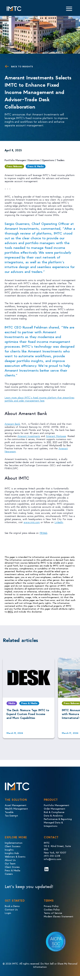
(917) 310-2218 (52, 855)
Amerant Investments (28, 436)
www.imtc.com (32, 522)
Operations (48, 160)
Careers (9, 873)
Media (11, 703)
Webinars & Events (15, 856)
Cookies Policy (52, 909)
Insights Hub (12, 853)
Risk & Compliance (54, 812)
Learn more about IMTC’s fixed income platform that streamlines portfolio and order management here (39, 399)
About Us (10, 860)
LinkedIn (59, 522)
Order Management (54, 808)
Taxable (9, 812)
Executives (34, 160)
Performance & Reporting (58, 818)
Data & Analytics (53, 815)
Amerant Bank (12, 423)
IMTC (10, 611)
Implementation (13, 842)
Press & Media (36, 166)
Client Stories (12, 866)
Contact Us (11, 909)
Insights (9, 849)
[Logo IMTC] (14, 9)
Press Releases (14, 166)
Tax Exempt (11, 815)
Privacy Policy (51, 906)
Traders (60, 160)
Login (8, 912)
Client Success (12, 846)
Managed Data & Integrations (53, 824)
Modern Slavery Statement (58, 916)
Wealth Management (16, 808)
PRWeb (43, 532)
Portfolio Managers (15, 160)
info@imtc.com (52, 859)
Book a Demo (12, 906)
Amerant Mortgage (56, 436)
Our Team (10, 863)
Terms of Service (53, 912)
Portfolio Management (56, 805)
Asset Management (15, 805)
